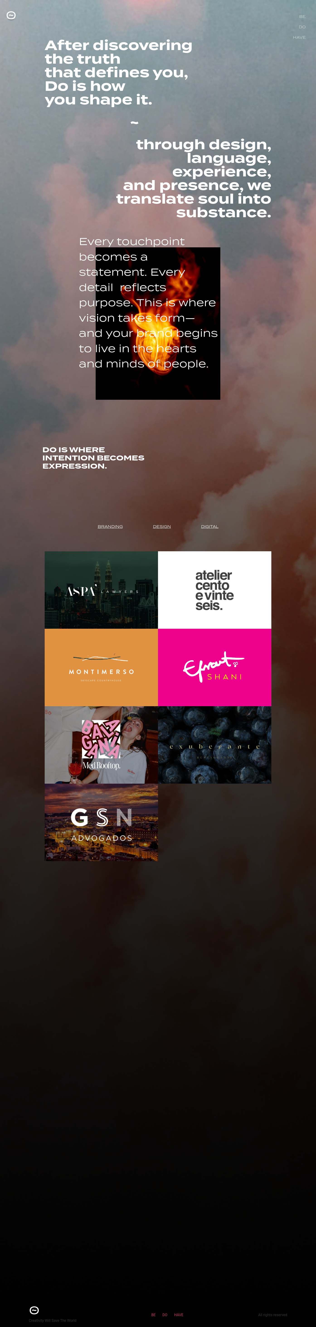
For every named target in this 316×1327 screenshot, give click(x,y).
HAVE (299, 37)
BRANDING (110, 526)
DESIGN (162, 526)
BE (302, 16)
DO (302, 26)
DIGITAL (210, 526)
